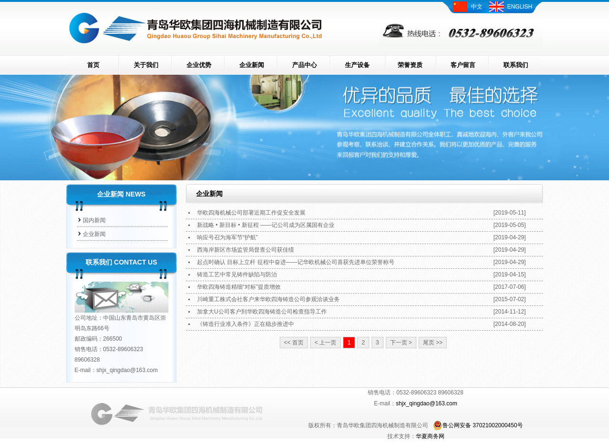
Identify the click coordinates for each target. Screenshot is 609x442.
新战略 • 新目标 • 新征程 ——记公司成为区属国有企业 (265, 225)
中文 (476, 6)
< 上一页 (325, 342)
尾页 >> (432, 342)
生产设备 (357, 65)
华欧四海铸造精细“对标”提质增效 (239, 287)
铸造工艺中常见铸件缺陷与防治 (237, 274)
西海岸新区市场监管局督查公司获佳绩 (245, 249)
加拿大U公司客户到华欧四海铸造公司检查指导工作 (262, 311)
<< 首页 (294, 342)
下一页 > (401, 342)
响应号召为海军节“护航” (227, 237)
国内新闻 (94, 220)
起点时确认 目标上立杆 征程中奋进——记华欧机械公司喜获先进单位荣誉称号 (295, 262)
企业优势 (199, 65)
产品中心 (304, 65)
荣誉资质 (410, 65)
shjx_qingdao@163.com (127, 370)
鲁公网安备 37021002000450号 (478, 425)
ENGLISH (519, 6)
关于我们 (146, 65)
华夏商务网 (430, 436)
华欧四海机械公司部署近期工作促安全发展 (251, 212)
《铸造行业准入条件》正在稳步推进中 (245, 324)
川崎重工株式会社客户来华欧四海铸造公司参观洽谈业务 (268, 299)
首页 (93, 65)
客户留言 (463, 65)
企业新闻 (251, 65)
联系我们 (515, 65)
